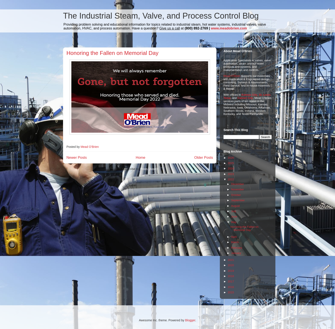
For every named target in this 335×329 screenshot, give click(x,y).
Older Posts (203, 158)
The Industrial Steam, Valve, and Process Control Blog (161, 15)
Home (140, 158)
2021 (231, 259)
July (233, 211)
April (234, 236)
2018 (231, 276)
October (236, 195)
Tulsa (227, 98)
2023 (231, 174)
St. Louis (265, 94)
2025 (231, 163)
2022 (231, 179)
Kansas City (249, 94)
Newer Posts (76, 158)
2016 (231, 287)
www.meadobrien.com (229, 28)
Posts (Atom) (148, 169)
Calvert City (245, 98)
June (234, 216)
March (235, 242)
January (236, 253)
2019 (231, 270)
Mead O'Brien (231, 76)
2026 (231, 157)
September (238, 200)
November (237, 189)
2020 (231, 265)
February (236, 247)
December (237, 184)
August (235, 205)
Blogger (190, 320)
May (234, 222)
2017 (231, 281)
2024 (231, 168)
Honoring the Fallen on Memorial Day (112, 53)
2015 (231, 292)
